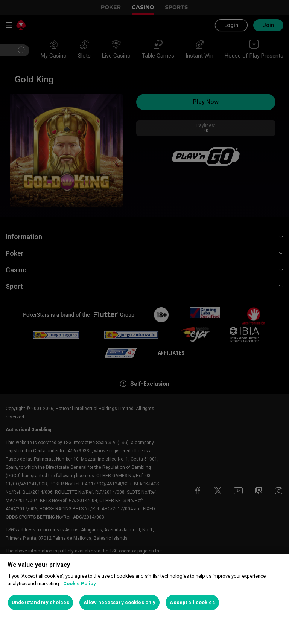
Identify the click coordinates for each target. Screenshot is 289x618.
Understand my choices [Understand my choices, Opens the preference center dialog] (40, 602)
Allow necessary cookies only (120, 602)
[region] (144, 586)
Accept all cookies (192, 602)
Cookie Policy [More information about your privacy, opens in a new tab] (79, 583)
